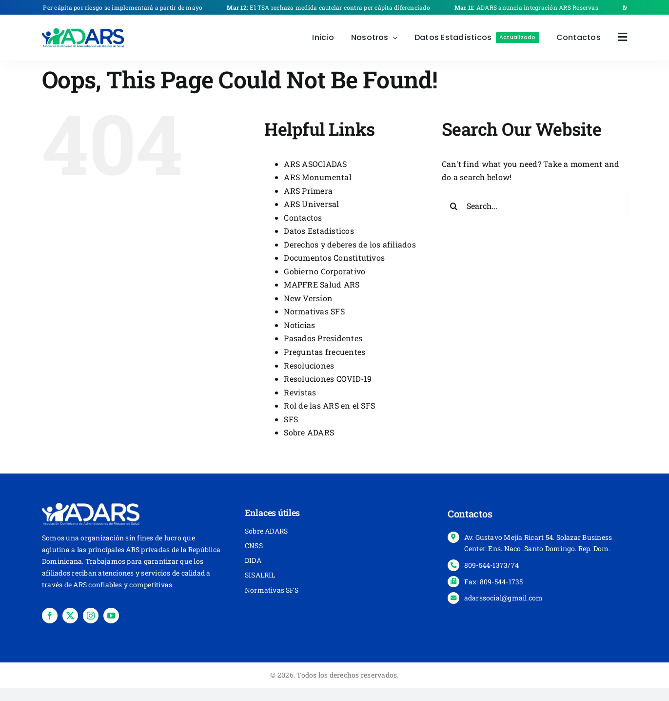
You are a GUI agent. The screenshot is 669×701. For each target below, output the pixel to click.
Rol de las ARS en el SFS (329, 405)
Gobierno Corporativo (324, 271)
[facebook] (50, 615)
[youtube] (111, 615)
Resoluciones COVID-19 (328, 378)
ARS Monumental (317, 177)
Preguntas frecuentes (324, 352)
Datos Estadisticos (319, 231)
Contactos (303, 217)
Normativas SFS (314, 311)
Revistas (300, 392)
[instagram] (90, 615)
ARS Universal (311, 204)
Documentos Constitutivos (334, 257)
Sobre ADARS (309, 432)
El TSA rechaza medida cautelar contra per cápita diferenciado (333, 7)
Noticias (299, 325)
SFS (291, 419)
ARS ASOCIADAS (315, 164)
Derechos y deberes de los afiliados (349, 244)
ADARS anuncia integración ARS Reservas (531, 7)
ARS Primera (308, 191)
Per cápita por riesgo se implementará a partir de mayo (117, 7)
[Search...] (534, 206)
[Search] (454, 206)
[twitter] (70, 615)
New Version (308, 298)
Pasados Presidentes (323, 338)
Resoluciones (309, 365)
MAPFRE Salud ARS (321, 284)
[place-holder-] (83, 30)
